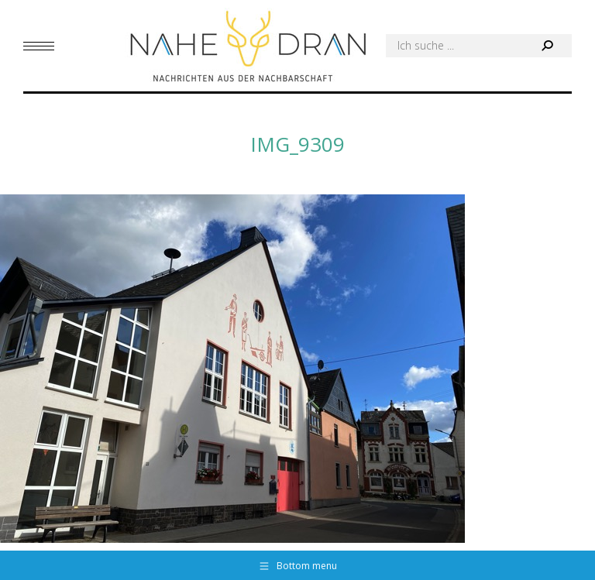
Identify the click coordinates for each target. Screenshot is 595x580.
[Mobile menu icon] (38, 46)
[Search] (479, 45)
